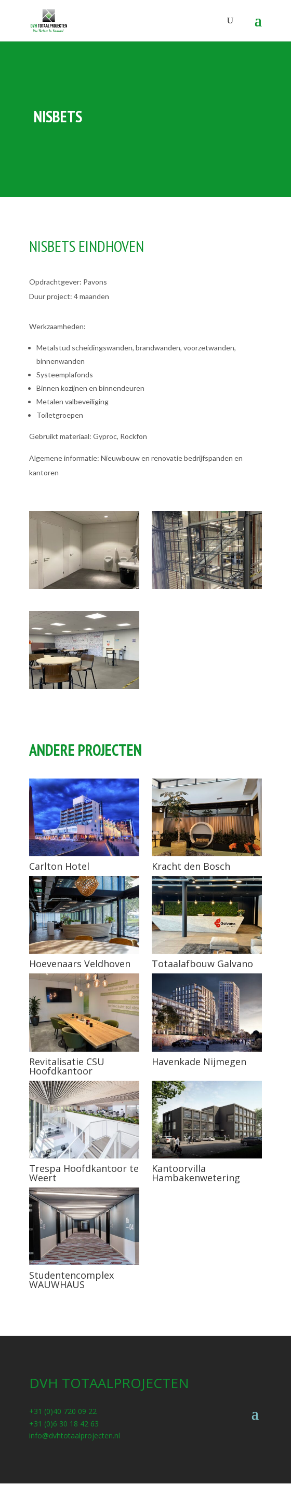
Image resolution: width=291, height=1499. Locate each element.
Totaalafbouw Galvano (202, 963)
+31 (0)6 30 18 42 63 (64, 1424)
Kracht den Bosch (191, 866)
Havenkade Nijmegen (199, 1061)
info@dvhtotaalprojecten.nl (74, 1435)
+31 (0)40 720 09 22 (63, 1411)
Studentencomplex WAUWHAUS (71, 1280)
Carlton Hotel (59, 866)
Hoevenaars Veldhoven (79, 963)
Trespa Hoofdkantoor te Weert (84, 1173)
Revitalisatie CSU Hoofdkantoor (66, 1066)
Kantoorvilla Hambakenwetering (196, 1173)
